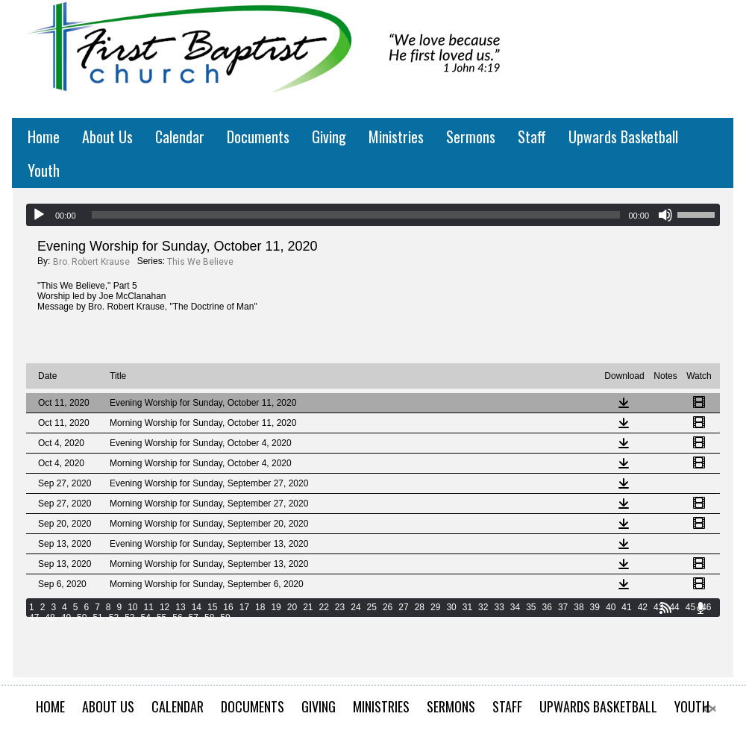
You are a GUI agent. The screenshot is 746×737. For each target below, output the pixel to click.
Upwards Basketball (623, 136)
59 (225, 617)
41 (626, 607)
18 (260, 607)
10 (132, 607)
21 (308, 607)
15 (212, 607)
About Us (107, 136)
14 (196, 607)
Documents (258, 136)
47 (34, 617)
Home (44, 136)
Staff (532, 136)
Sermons (470, 136)
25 (372, 607)
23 (340, 607)
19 (275, 607)
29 (435, 607)
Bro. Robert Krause (91, 262)
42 (643, 607)
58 (209, 617)
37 (563, 607)
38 (578, 607)
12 (164, 607)
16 (228, 607)
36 (547, 607)
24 (355, 607)
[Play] (38, 214)
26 (387, 607)
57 (193, 617)
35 (531, 607)
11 (149, 607)
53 (129, 617)
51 (97, 617)
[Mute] (665, 214)
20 (292, 607)
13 (180, 607)
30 (451, 607)
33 (499, 607)
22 (324, 607)
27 (403, 607)
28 (419, 607)
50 (82, 617)
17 (244, 607)
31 (467, 607)
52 (114, 617)
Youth (44, 170)
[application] (373, 215)
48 (49, 617)
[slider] (356, 215)
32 (483, 607)
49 (66, 617)
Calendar (179, 136)
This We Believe (200, 262)
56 (177, 617)
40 (610, 607)
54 (146, 617)
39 (595, 607)
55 (161, 617)
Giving (329, 136)
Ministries (396, 136)
